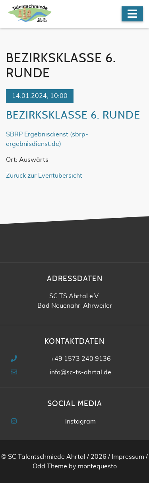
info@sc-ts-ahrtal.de (80, 372)
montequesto (97, 466)
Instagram (80, 421)
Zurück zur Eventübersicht (44, 175)
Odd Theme (50, 466)
